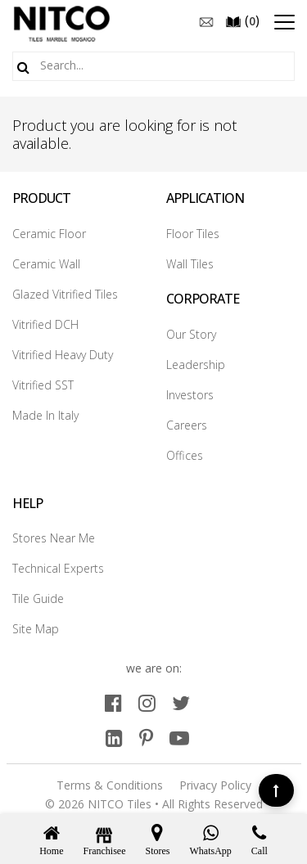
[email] (206, 20)
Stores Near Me (53, 538)
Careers (186, 425)
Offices (184, 455)
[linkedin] (114, 737)
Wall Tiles (190, 264)
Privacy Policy (215, 785)
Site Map (35, 629)
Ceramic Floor (49, 233)
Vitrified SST (43, 385)
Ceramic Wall (46, 264)
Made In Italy (45, 415)
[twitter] (181, 702)
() (242, 20)
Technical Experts (58, 568)
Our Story (191, 334)
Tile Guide (38, 598)
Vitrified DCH (45, 324)
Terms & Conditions (109, 785)
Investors (190, 395)
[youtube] (179, 737)
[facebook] (113, 702)
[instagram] (147, 702)
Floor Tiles (192, 233)
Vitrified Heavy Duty (62, 354)
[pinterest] (146, 737)
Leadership (195, 364)
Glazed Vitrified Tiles (65, 294)
